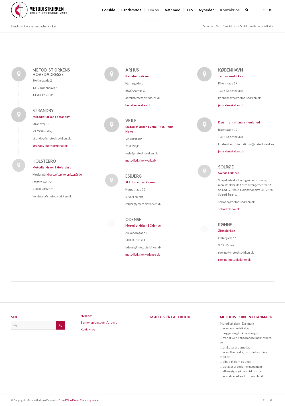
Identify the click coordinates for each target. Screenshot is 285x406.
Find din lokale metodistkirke (33, 26)
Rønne (225, 224)
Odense (133, 219)
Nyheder (86, 316)
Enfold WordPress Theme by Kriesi (79, 400)
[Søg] (246, 10)
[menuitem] (108, 10)
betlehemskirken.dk (138, 105)
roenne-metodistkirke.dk (234, 259)
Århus (132, 70)
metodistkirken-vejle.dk (140, 160)
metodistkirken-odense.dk (143, 254)
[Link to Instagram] (270, 9)
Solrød (226, 166)
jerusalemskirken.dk (231, 105)
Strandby (43, 110)
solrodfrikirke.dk (229, 209)
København (230, 70)
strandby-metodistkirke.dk (50, 146)
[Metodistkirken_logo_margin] (39, 10)
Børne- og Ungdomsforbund (99, 322)
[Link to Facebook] (264, 9)
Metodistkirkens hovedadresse (51, 72)
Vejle (130, 120)
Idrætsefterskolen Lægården (64, 174)
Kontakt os (88, 329)
